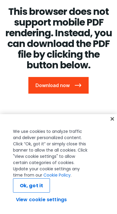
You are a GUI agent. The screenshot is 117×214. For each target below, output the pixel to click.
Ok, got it (31, 185)
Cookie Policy (57, 175)
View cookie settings (41, 199)
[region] (58, 164)
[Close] (112, 119)
